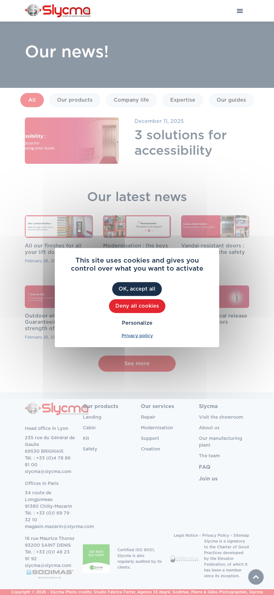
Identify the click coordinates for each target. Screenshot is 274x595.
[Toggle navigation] (240, 11)
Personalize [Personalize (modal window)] (137, 323)
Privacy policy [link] (137, 336)
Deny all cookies (137, 305)
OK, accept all (137, 288)
